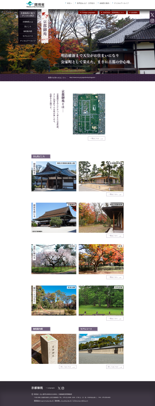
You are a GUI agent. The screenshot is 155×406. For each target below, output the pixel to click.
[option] (77, 41)
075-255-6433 (106, 397)
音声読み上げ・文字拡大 (86, 3)
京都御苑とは (28, 22)
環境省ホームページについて (44, 401)
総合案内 (134, 12)
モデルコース (28, 36)
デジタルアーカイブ (121, 3)
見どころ (27, 26)
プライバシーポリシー (80, 401)
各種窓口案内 (104, 3)
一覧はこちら (94, 138)
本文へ (69, 3)
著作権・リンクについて (63, 401)
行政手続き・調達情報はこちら (113, 12)
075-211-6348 (67, 397)
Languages (88, 13)
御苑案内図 (27, 31)
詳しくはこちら (66, 367)
